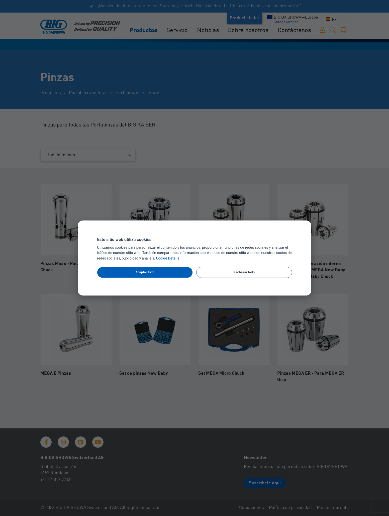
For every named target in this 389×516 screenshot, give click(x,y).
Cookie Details (167, 258)
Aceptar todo (144, 272)
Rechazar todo (244, 272)
